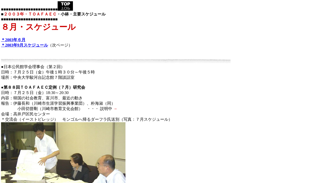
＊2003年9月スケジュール (24, 45)
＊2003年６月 (13, 40)
